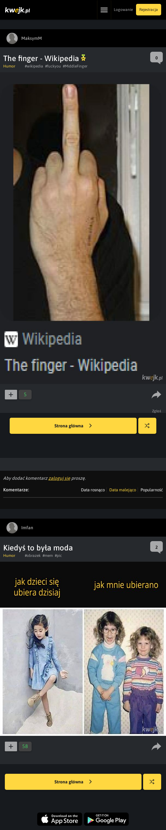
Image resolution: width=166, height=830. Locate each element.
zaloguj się (59, 478)
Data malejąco (122, 489)
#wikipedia (34, 66)
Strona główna (73, 426)
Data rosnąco (93, 489)
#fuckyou (53, 66)
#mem (48, 555)
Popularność (152, 489)
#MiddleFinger (75, 66)
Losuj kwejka (149, 429)
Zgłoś (156, 411)
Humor (9, 66)
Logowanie (123, 9)
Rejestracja (148, 9)
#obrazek (33, 555)
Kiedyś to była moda (38, 547)
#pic (58, 555)
